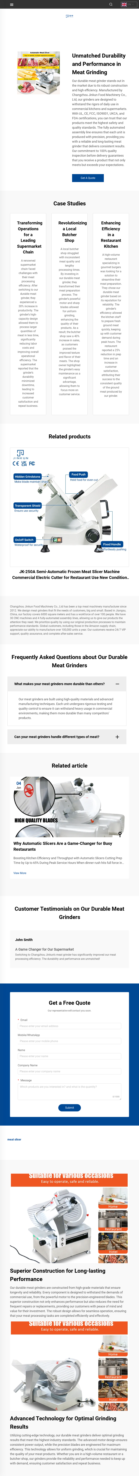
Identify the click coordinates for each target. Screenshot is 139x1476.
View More (19, 873)
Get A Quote (88, 178)
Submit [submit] (69, 1107)
